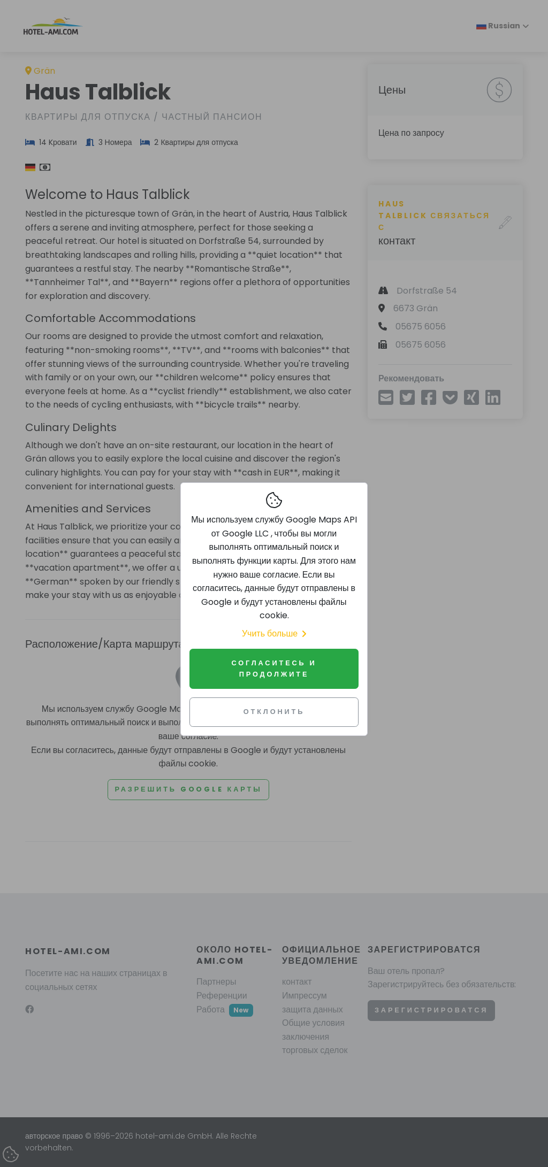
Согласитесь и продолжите (273, 668)
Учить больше (274, 633)
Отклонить (274, 711)
